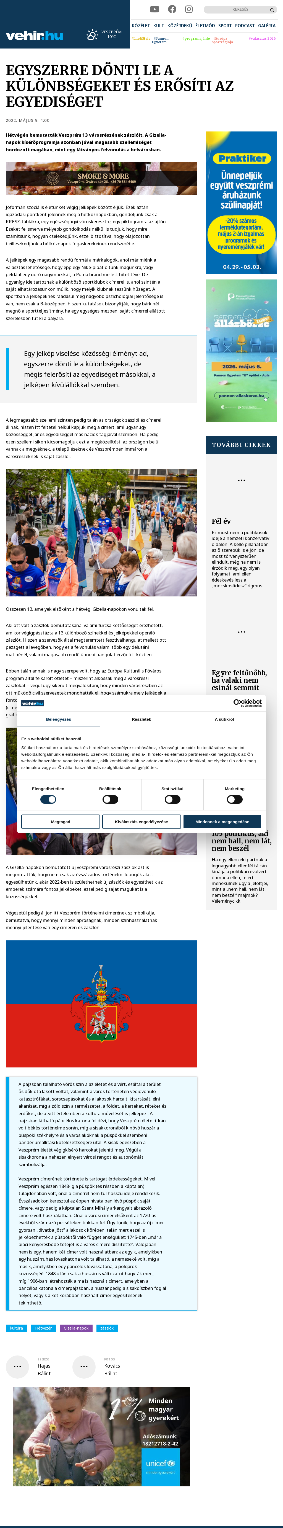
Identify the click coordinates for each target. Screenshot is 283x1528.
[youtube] (154, 9)
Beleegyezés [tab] (58, 719)
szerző (43, 1359)
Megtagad (60, 821)
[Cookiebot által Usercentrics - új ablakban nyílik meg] (237, 703)
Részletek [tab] (141, 719)
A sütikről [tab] (224, 719)
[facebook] (172, 9)
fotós (109, 1359)
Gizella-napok (76, 1328)
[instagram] (189, 9)
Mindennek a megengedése (222, 821)
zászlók (107, 1328)
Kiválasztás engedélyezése (141, 821)
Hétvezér (43, 1328)
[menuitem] (141, 26)
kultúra (16, 1328)
